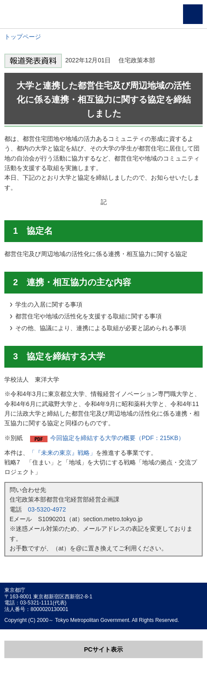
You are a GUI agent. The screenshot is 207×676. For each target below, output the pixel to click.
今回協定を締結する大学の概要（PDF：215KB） (117, 437)
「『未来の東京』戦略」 (62, 452)
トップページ (22, 36)
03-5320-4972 (47, 509)
